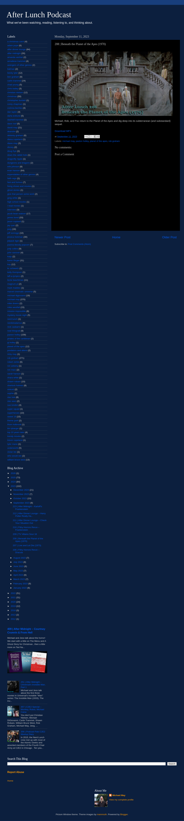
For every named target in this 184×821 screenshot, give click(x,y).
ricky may (12, 354)
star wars (11, 401)
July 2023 (18, 562)
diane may (12, 143)
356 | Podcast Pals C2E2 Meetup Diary (33, 732)
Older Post (169, 237)
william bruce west (16, 459)
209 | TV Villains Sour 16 (25, 534)
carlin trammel (14, 80)
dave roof (11, 123)
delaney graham (15, 135)
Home (116, 237)
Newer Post (63, 237)
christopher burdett (16, 100)
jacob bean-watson (16, 213)
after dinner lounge (16, 49)
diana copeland (14, 139)
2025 (13, 477)
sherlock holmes (15, 385)
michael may (68, 141)
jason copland (14, 221)
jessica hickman (15, 237)
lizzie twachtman (15, 280)
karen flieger (13, 260)
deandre (11, 131)
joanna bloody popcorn (18, 245)
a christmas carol (15, 41)
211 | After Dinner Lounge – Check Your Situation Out (30, 521)
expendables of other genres (21, 174)
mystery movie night (17, 315)
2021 (13, 597)
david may (12, 127)
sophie (10, 393)
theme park (12, 420)
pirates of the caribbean (18, 338)
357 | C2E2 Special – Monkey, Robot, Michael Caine (32, 709)
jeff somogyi (13, 233)
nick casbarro (13, 327)
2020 (13, 602)
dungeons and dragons (18, 163)
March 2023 (19, 579)
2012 (13, 619)
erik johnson (13, 166)
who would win (14, 456)
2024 (13, 482)
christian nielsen (15, 92)
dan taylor (12, 112)
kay (9, 264)
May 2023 (18, 570)
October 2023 (20, 498)
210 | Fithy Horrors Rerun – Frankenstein (26, 528)
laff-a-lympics (13, 276)
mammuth (102, 814)
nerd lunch (12, 319)
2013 (13, 615)
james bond (13, 217)
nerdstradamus (14, 323)
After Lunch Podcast (39, 14)
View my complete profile (121, 799)
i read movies (13, 206)
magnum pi (12, 284)
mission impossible (16, 311)
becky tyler (12, 73)
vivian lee (11, 452)
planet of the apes (98, 141)
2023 (13, 486)
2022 (13, 593)
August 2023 (19, 558)
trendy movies (14, 436)
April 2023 (18, 575)
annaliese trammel (16, 61)
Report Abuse (15, 772)
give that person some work (20, 194)
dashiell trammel (15, 119)
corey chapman (14, 104)
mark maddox (14, 288)
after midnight (14, 53)
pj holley (11, 342)
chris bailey (12, 88)
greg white (12, 198)
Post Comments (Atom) (79, 244)
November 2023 (21, 494)
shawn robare (14, 381)
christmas (12, 96)
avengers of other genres (19, 65)
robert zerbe (13, 362)
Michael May (118, 795)
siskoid (10, 389)
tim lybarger (13, 428)
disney (10, 147)
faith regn (11, 178)
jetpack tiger (13, 241)
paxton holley (82, 141)
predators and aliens (17, 350)
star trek (11, 397)
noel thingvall (13, 331)
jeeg (9, 229)
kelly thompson (14, 272)
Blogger (124, 814)
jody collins (12, 248)
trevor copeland (14, 440)
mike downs (13, 303)
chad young (13, 84)
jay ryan (11, 225)
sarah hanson (14, 373)
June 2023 (18, 566)
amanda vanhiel (15, 57)
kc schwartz (13, 268)
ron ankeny (12, 366)
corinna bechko (14, 108)
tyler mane (12, 444)
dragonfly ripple (14, 159)
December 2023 (21, 490)
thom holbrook (14, 424)
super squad (13, 409)
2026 (13, 473)
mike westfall (13, 307)
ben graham (13, 77)
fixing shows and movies (19, 186)
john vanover (13, 252)
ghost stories (13, 190)
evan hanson (13, 170)
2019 (13, 606)
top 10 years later (15, 432)
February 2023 (20, 583)
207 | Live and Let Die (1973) (27, 545)
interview (11, 209)
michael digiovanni (16, 295)
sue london (12, 405)
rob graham (114, 141)
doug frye (11, 151)
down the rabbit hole (17, 155)
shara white (13, 377)
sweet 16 (11, 416)
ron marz (11, 370)
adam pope (12, 45)
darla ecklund (13, 116)
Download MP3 (63, 131)
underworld (12, 448)
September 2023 (21, 503)
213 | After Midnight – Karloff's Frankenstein (27, 507)
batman (11, 69)
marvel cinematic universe (20, 291)
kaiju (9, 256)
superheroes (13, 413)
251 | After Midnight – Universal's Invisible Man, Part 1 (33, 684)
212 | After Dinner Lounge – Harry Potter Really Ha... (29, 514)
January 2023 (20, 588)
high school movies (16, 202)
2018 (13, 610)
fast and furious (14, 182)
